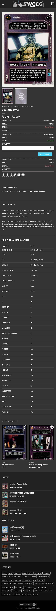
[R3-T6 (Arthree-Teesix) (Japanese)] (41, 442)
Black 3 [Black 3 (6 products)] (11, 573)
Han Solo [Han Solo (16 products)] (18, 580)
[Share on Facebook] (7, 175)
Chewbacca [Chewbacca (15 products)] (37, 573)
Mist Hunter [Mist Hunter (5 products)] (18, 587)
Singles (10, 106)
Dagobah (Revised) (27, 106)
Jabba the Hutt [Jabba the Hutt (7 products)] (6, 584)
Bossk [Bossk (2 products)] (24, 573)
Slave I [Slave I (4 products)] (50, 591)
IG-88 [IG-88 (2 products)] (35, 580)
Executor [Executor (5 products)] (5, 580)
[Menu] (3, 3)
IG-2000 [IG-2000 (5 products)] (41, 580)
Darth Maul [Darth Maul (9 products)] (46, 573)
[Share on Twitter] (11, 175)
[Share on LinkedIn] (23, 175)
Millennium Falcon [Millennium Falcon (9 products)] (7, 587)
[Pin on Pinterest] (19, 175)
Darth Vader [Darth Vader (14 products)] (6, 577)
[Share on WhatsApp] (3, 175)
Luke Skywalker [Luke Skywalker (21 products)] (39, 584)
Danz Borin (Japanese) (8, 465)
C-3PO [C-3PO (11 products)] (30, 573)
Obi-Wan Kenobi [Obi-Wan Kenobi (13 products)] (29, 587)
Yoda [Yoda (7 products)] (29, 594)
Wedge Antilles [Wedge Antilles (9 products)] (21, 594)
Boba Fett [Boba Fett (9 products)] (17, 573)
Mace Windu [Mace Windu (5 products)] (49, 584)
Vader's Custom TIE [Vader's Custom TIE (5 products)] (8, 594)
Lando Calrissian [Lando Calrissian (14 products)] (18, 584)
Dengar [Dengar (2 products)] (14, 577)
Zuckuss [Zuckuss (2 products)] (35, 594)
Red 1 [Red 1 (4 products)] (30, 591)
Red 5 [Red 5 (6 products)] (36, 591)
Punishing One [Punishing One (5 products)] (6, 591)
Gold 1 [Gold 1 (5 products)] (11, 580)
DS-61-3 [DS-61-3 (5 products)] (27, 577)
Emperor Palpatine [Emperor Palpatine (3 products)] (43, 577)
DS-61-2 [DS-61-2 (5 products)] (20, 577)
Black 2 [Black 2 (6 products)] (4, 573)
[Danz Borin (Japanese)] (14, 442)
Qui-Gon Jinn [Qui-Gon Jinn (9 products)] (17, 591)
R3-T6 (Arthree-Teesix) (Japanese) (38, 465)
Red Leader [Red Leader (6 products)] (43, 591)
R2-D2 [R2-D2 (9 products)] (25, 591)
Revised (16, 106)
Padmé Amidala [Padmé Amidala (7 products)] (41, 587)
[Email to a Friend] (15, 175)
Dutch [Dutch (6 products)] (34, 577)
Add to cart (45, 154)
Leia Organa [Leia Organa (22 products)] (28, 584)
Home (3, 106)
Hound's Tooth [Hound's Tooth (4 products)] (27, 580)
